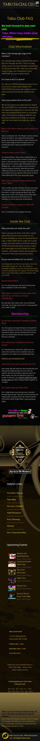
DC (17, 689)
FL (25, 689)
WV (26, 694)
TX (18, 694)
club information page (25, 175)
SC (14, 694)
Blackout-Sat (21, 586)
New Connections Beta (16, 532)
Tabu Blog (11, 499)
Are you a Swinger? (15, 506)
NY (22, 691)
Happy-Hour (21, 578)
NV (17, 691)
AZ (9, 689)
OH (26, 691)
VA (22, 694)
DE (21, 689)
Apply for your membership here (13, 358)
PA (30, 691)
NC (9, 691)
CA (13, 689)
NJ (13, 691)
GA (29, 689)
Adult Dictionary (14, 513)
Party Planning (13, 519)
